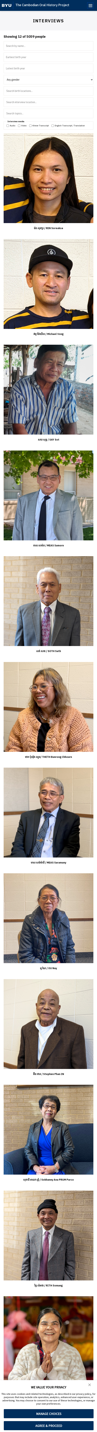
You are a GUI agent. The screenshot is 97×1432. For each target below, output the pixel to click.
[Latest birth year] (48, 68)
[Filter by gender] (48, 79)
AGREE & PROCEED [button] (48, 1426)
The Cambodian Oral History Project (42, 5)
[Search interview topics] (48, 113)
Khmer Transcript (39, 125)
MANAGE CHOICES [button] (48, 1414)
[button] (89, 1385)
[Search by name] (48, 46)
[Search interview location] (48, 102)
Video (22, 125)
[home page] (7, 5)
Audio (11, 125)
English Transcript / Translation (68, 125)
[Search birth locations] (48, 91)
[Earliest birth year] (48, 57)
